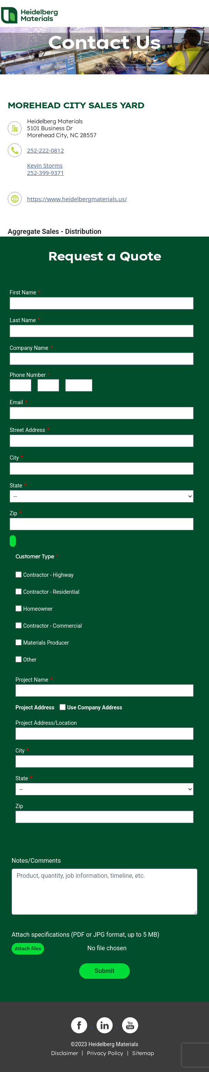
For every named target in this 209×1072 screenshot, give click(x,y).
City (14, 458)
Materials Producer (46, 643)
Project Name (31, 680)
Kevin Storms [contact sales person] (45, 165)
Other (29, 660)
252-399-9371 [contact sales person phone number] (45, 172)
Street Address (27, 430)
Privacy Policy (105, 1053)
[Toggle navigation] (196, 13)
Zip (13, 513)
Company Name (29, 348)
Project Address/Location (46, 723)
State (16, 485)
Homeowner (38, 609)
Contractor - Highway (48, 575)
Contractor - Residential (51, 592)
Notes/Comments (36, 860)
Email (16, 402)
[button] (13, 541)
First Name (23, 292)
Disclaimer (64, 1053)
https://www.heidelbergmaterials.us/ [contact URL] (77, 199)
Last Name (23, 320)
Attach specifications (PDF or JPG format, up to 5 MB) (86, 934)
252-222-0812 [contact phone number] (45, 150)
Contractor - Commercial (52, 626)
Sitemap (143, 1053)
